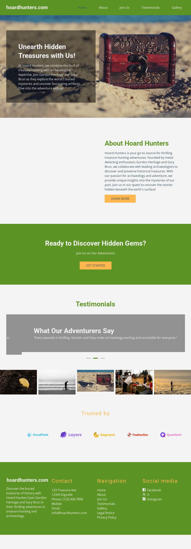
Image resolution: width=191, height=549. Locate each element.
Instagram (154, 500)
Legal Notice (106, 514)
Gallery (177, 7)
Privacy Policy (106, 518)
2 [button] (95, 359)
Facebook (154, 491)
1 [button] (88, 359)
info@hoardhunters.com (69, 514)
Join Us (124, 7)
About (103, 7)
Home (82, 7)
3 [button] (102, 359)
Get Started (95, 265)
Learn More (120, 199)
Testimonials (151, 7)
